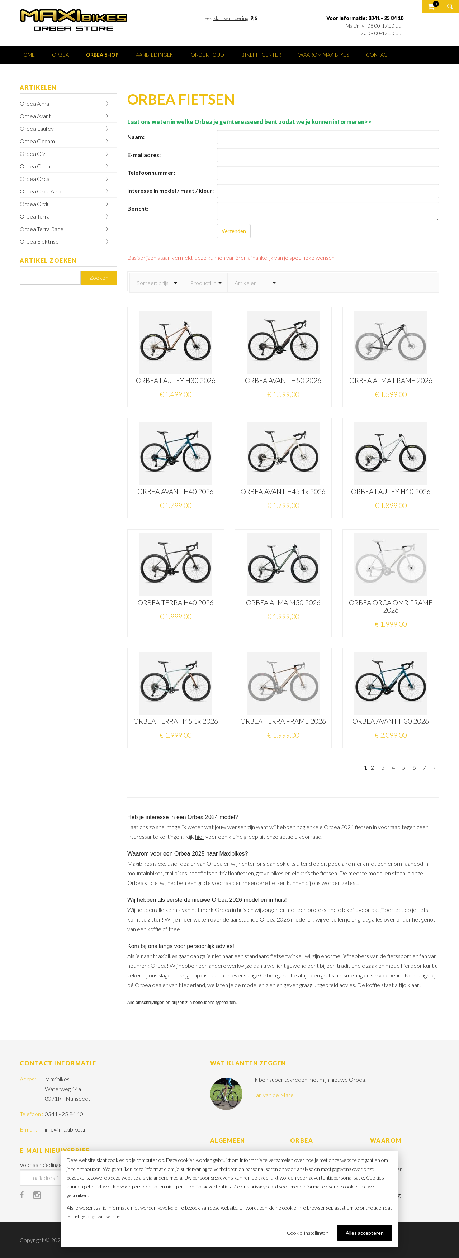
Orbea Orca (34, 178)
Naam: (136, 136)
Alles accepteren (365, 1233)
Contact (378, 55)
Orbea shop (102, 55)
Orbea (60, 55)
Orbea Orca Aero (41, 191)
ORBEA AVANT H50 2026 (283, 380)
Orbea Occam (37, 141)
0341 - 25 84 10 (64, 1113)
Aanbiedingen (155, 55)
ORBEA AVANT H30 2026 (390, 721)
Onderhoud (207, 55)
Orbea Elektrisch (40, 241)
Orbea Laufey (37, 128)
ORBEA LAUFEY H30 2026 (176, 380)
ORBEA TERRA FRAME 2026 (283, 721)
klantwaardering (230, 18)
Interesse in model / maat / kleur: (170, 190)
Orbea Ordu (35, 203)
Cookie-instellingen (307, 1233)
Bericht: (137, 208)
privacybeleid (264, 1186)
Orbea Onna (35, 166)
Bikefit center (261, 55)
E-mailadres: (144, 154)
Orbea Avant (35, 116)
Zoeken (98, 277)
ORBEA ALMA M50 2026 (283, 602)
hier (199, 836)
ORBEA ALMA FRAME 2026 (390, 380)
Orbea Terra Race (41, 228)
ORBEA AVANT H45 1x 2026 (283, 491)
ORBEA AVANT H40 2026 (175, 491)
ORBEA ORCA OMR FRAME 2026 (390, 606)
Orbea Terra (35, 216)
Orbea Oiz (32, 153)
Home (27, 55)
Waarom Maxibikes (323, 55)
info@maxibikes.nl (66, 1129)
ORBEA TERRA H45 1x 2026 (175, 721)
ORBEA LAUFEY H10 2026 (391, 491)
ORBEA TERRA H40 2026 (176, 602)
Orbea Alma (34, 103)
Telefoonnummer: (151, 172)
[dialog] (229, 1199)
